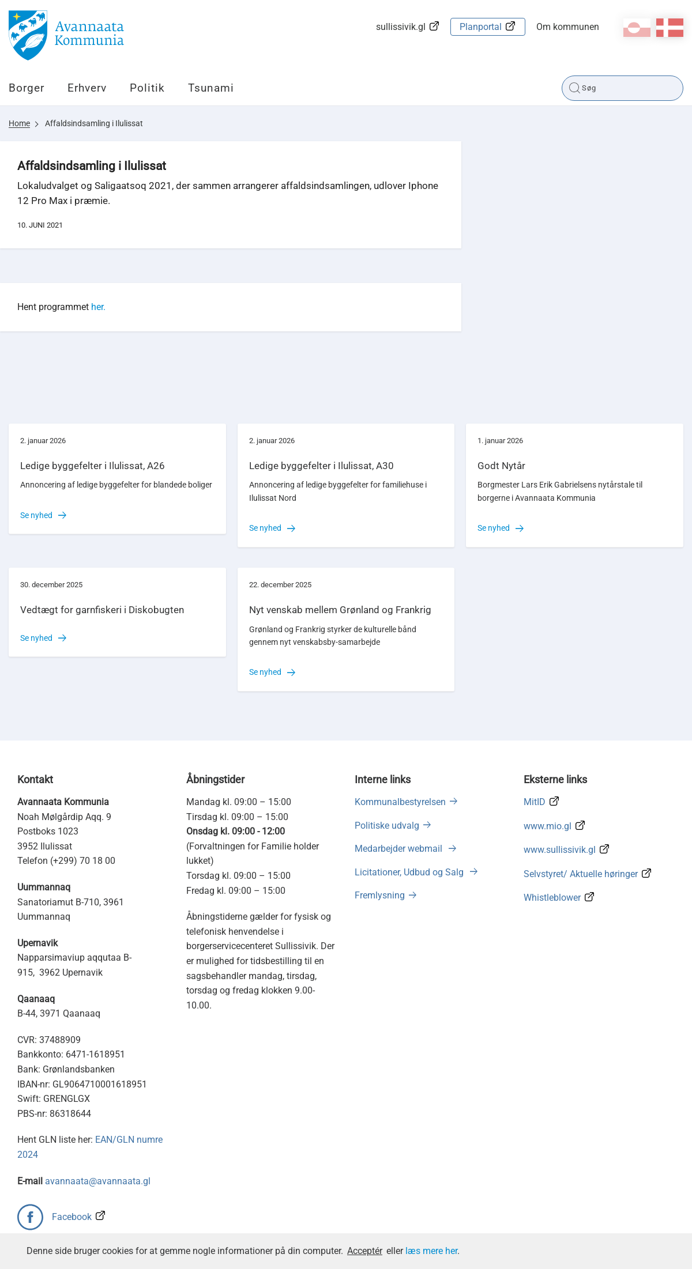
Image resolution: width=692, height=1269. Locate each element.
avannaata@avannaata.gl (98, 1181)
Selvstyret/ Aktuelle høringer (581, 873)
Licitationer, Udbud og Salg (410, 872)
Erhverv (87, 88)
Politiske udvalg (387, 825)
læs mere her (431, 1250)
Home (19, 123)
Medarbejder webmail (400, 848)
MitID (535, 801)
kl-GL (636, 27)
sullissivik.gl (401, 26)
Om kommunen (567, 26)
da (669, 27)
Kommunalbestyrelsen (400, 801)
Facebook (72, 1216)
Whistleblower (552, 897)
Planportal (481, 26)
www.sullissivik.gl (560, 849)
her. (98, 306)
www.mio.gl (547, 826)
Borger (26, 88)
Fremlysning (380, 895)
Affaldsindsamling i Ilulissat (94, 123)
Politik (147, 88)
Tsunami (211, 88)
